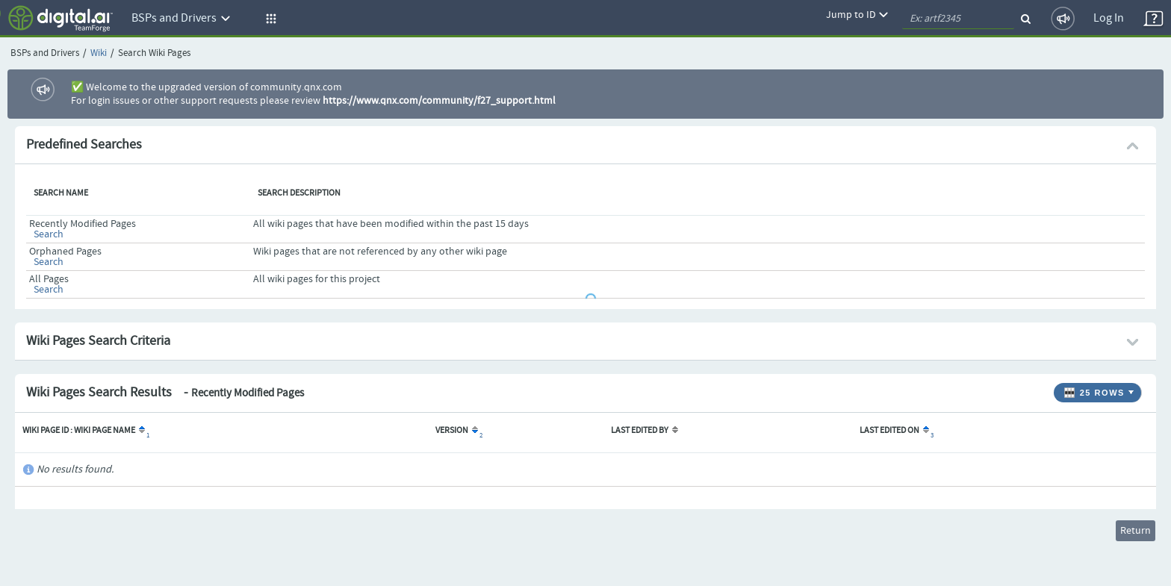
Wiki (98, 53)
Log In (1108, 18)
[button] (268, 18)
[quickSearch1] (958, 18)
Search (48, 234)
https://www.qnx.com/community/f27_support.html (439, 100)
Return (1135, 530)
